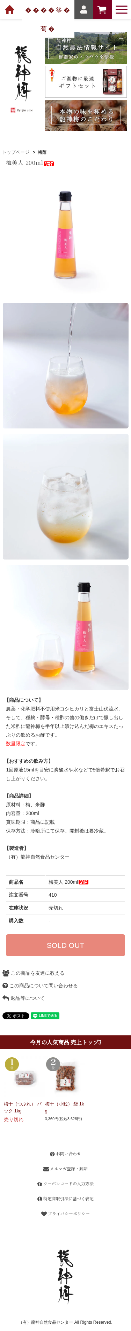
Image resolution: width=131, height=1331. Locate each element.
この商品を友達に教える (33, 973)
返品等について (23, 998)
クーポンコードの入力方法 (65, 1183)
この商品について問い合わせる (40, 985)
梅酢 (42, 152)
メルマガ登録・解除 (65, 1168)
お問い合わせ (65, 1153)
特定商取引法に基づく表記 (65, 1198)
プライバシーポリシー (65, 1213)
